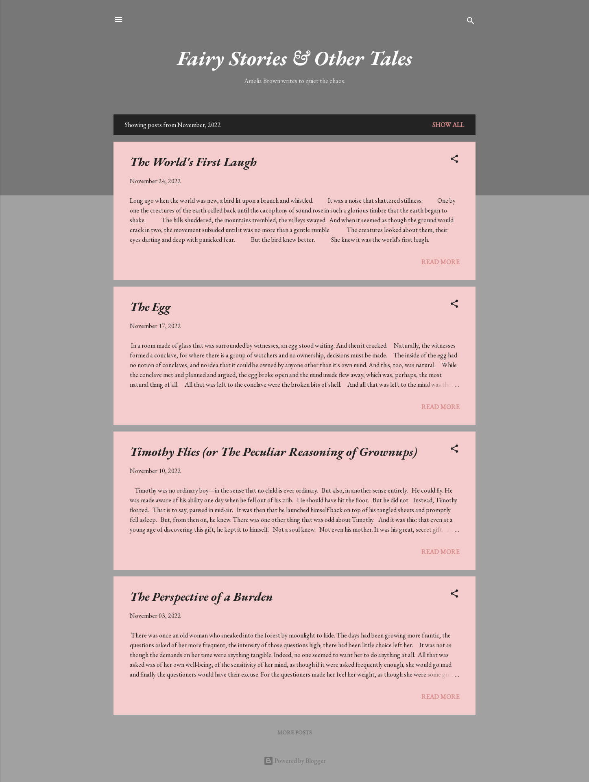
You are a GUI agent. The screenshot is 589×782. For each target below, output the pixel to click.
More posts (294, 732)
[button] (454, 160)
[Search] (471, 22)
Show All (448, 124)
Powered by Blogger (295, 760)
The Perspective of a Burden (201, 597)
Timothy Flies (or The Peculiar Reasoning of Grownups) (273, 452)
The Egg (150, 307)
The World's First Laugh (193, 162)
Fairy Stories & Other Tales (294, 58)
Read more (440, 262)
